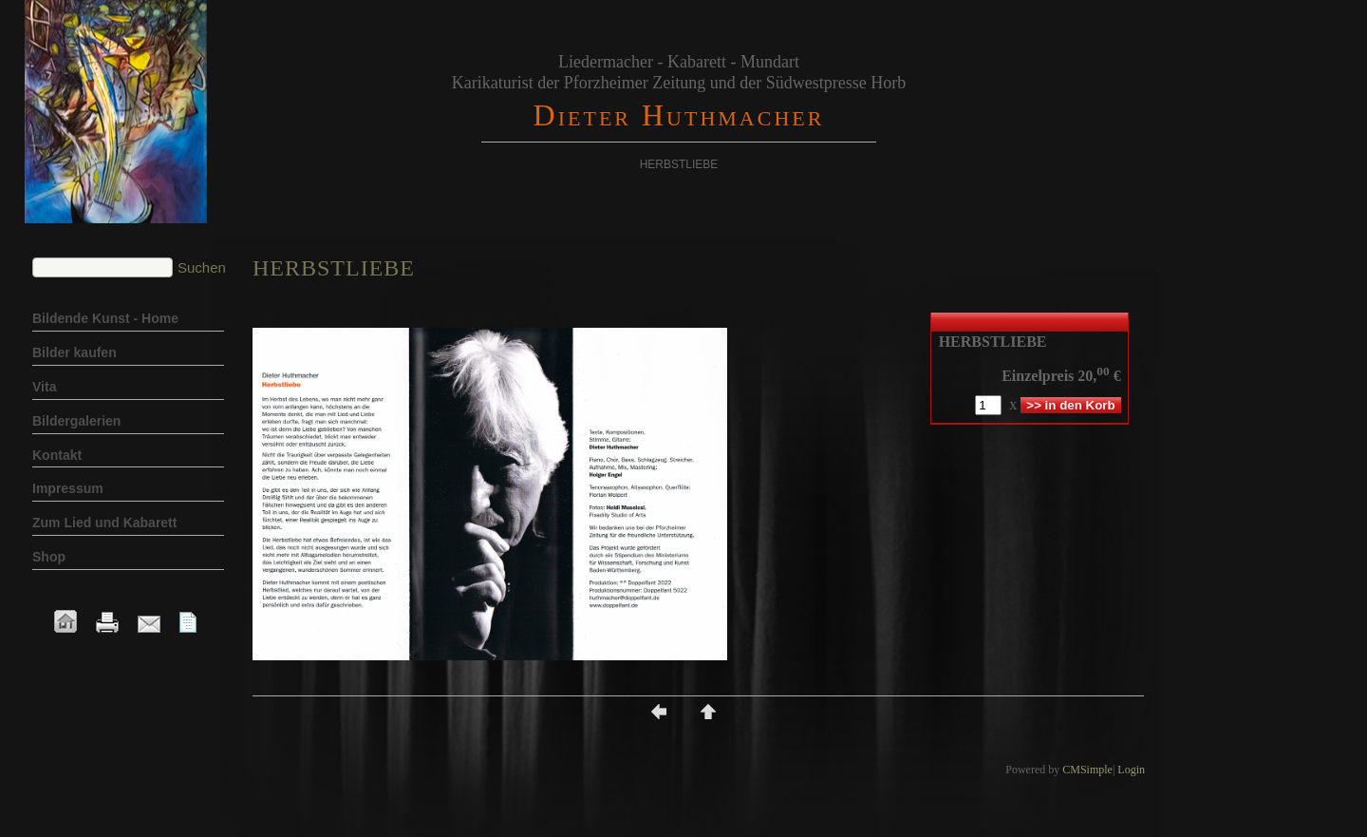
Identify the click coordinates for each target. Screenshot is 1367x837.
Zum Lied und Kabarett (104, 522)
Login (1131, 769)
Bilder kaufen (74, 352)
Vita (44, 386)
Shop (49, 556)
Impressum (67, 488)
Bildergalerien (76, 420)
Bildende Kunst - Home (105, 318)
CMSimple (1087, 769)
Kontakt (57, 455)
